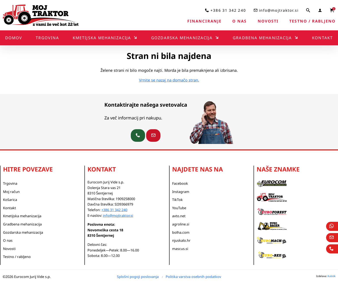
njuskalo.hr (181, 240)
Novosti (268, 21)
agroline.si (180, 224)
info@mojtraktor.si (279, 10)
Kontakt (322, 37)
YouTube (179, 208)
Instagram (180, 191)
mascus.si (180, 248)
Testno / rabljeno (312, 21)
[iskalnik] (308, 10)
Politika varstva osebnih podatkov (193, 276)
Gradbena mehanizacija (262, 37)
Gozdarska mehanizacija (182, 37)
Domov (13, 37)
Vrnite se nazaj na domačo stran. (169, 80)
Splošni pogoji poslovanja (138, 276)
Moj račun (11, 191)
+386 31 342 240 (228, 10)
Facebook (180, 183)
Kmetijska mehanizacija (102, 37)
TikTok (177, 199)
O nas (239, 21)
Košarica (10, 199)
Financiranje (204, 21)
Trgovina (47, 37)
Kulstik (331, 276)
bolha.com (180, 232)
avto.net (179, 216)
